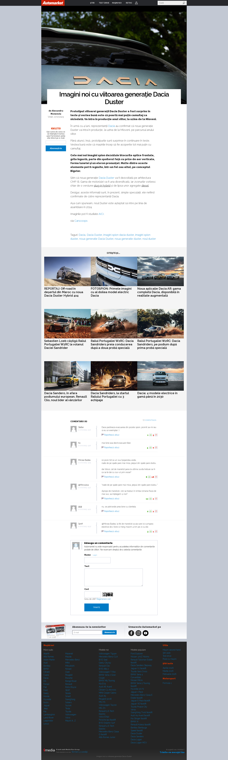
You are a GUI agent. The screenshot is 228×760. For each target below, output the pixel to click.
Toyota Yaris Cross (139, 671)
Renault (68, 684)
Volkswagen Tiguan (108, 653)
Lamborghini (49, 714)
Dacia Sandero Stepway (141, 665)
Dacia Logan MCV (139, 742)
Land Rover (48, 717)
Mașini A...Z (70, 720)
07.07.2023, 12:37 (85, 430)
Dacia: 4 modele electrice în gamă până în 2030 (157, 394)
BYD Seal (103, 660)
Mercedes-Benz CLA (108, 656)
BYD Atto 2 (104, 669)
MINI (67, 663)
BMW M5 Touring (107, 680)
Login (136, 3)
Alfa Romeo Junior (107, 737)
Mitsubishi (69, 666)
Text (86, 566)
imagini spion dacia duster (118, 234)
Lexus (46, 724)
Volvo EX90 (104, 717)
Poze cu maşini (169, 659)
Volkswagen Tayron (108, 705)
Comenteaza (150, 420)
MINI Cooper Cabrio (107, 693)
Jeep (45, 708)
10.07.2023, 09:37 (85, 526)
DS (44, 681)
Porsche (68, 678)
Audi (45, 663)
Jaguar (46, 705)
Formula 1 (167, 683)
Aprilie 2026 (168, 668)
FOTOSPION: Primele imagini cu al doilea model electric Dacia (111, 292)
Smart (68, 696)
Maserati (69, 653)
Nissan (68, 669)
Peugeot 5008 (105, 699)
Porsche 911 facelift (107, 720)
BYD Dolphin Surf (107, 723)
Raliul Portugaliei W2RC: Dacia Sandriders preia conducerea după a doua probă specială (112, 344)
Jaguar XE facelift (138, 704)
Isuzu (45, 702)
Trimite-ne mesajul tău (172, 752)
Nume (87, 555)
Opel (67, 672)
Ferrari (46, 684)
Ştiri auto (166, 653)
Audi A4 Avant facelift (140, 715)
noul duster (149, 238)
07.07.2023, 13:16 (85, 446)
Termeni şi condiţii (79, 752)
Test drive (167, 656)
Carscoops (81, 220)
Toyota (68, 711)
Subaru (68, 702)
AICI (101, 213)
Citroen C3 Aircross (107, 690)
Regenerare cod (104, 599)
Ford (45, 690)
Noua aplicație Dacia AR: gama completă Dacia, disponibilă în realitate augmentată (159, 292)
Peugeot (68, 675)
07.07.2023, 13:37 (85, 488)
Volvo (67, 717)
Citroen (46, 672)
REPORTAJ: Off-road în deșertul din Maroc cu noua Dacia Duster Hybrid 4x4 (63, 292)
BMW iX (134, 721)
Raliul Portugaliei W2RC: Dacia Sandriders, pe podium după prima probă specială (158, 344)
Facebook (131, 633)
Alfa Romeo (48, 656)
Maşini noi (48, 645)
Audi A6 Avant (105, 687)
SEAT (67, 690)
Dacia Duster (106, 177)
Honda (46, 696)
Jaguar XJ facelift (138, 668)
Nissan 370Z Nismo (140, 656)
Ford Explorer (137, 653)
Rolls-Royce (70, 687)
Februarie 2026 (169, 674)
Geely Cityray (105, 663)
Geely (46, 693)
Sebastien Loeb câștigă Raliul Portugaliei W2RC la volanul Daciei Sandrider (65, 344)
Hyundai (47, 699)
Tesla (67, 708)
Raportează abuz (111, 435)
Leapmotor (48, 720)
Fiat (45, 687)
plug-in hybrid (102, 185)
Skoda (68, 693)
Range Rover (71, 681)
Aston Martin (49, 660)
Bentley (46, 666)
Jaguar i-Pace (137, 692)
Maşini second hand (172, 650)
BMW (46, 669)
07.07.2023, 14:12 (85, 509)
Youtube (145, 633)
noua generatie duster (128, 238)
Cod (86, 589)
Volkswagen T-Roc (107, 672)
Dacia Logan (136, 739)
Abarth (46, 653)
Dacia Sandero (137, 736)
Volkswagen (70, 714)
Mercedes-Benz (72, 660)
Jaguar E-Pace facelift (140, 700)
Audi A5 (102, 696)
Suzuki (68, 705)
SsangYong (70, 699)
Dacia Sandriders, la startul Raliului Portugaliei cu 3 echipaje (110, 396)
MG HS (102, 702)
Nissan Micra (136, 680)
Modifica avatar (76, 546)
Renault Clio (104, 666)
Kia (44, 711)
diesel (145, 185)
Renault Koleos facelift (140, 724)
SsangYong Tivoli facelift (141, 712)
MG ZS (102, 708)
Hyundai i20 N (137, 689)
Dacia (111, 125)
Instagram (138, 633)
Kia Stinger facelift (139, 718)
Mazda (68, 656)
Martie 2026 (168, 671)
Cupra (46, 675)
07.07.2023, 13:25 (85, 463)
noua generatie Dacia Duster (96, 238)
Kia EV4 (102, 683)
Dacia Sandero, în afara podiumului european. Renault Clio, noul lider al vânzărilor (65, 396)
